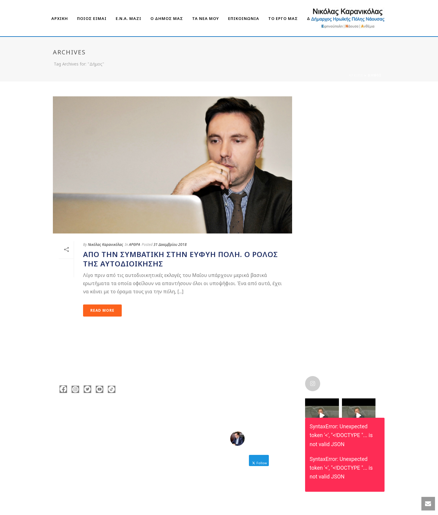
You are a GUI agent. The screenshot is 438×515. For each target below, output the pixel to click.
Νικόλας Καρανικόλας (105, 244)
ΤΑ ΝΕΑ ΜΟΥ (205, 18)
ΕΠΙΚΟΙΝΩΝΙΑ (243, 18)
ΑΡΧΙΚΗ (59, 18)
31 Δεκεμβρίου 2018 (170, 244)
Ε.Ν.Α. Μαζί (128, 18)
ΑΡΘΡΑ (134, 244)
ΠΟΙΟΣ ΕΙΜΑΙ (92, 18)
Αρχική (356, 75)
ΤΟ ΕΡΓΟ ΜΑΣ (283, 18)
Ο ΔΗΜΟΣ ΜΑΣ (166, 18)
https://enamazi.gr (87, 450)
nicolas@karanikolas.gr (92, 441)
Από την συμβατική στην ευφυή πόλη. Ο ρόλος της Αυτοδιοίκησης (180, 259)
